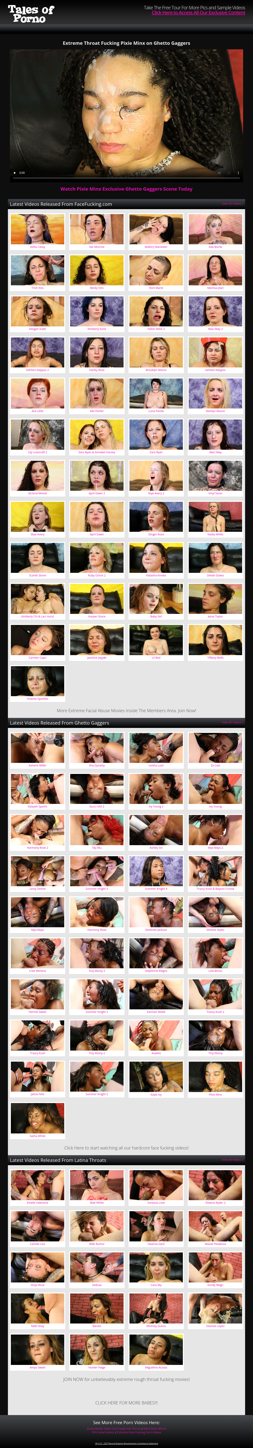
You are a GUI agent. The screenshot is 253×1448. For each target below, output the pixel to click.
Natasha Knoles (156, 575)
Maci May (215, 452)
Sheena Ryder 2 (215, 1202)
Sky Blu (97, 848)
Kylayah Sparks (37, 806)
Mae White (97, 1202)
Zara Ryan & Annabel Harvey (96, 452)
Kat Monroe (97, 247)
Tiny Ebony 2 (97, 1053)
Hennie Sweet (37, 1012)
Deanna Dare (156, 1244)
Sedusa (96, 1285)
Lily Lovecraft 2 (37, 452)
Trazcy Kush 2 (215, 1012)
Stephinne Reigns (156, 971)
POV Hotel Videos (103, 1432)
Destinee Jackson (156, 930)
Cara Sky (156, 1285)
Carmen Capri (37, 657)
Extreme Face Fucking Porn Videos (139, 1432)
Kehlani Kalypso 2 (37, 370)
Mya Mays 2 (215, 848)
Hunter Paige (97, 1367)
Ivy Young (215, 806)
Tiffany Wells (215, 657)
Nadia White (215, 534)
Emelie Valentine (37, 1202)
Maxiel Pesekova (215, 1244)
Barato (97, 1326)
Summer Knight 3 (97, 1012)
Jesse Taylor (215, 616)
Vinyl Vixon (216, 493)
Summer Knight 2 (97, 1094)
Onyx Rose (37, 1285)
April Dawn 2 (97, 493)
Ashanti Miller (37, 765)
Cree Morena (37, 971)
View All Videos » (232, 203)
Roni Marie (156, 288)
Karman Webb (156, 1012)
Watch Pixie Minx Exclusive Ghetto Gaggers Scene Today (126, 188)
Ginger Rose (156, 534)
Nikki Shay (37, 1326)
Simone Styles (215, 930)
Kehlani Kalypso (215, 370)
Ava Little (37, 411)
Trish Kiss (37, 288)
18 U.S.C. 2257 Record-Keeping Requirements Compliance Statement (126, 1443)
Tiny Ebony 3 (97, 971)
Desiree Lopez (215, 1326)
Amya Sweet (37, 1367)
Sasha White (37, 1136)
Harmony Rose (96, 930)
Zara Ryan (156, 452)
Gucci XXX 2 (96, 806)
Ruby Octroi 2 (97, 575)
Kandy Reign (215, 1285)
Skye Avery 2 (156, 493)
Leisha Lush (156, 765)
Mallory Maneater (156, 247)
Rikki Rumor (97, 1244)
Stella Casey (37, 247)
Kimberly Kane (97, 329)
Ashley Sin (156, 848)
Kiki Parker (97, 411)
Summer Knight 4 (156, 889)
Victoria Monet (37, 493)
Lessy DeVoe (37, 889)
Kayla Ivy (156, 1094)
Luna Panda (156, 411)
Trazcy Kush (37, 1053)
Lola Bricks (215, 971)
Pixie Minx (215, 1094)
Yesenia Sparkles (37, 699)
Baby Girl (156, 616)
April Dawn (97, 534)
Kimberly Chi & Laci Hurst (37, 616)
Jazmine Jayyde (97, 657)
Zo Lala (215, 765)
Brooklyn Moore (156, 370)
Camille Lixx (37, 1244)
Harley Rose (96, 370)
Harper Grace (97, 616)
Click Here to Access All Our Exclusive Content (198, 12)
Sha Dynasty (97, 765)
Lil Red (156, 657)
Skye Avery (37, 534)
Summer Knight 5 (97, 889)
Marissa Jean (215, 288)
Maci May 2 (215, 329)
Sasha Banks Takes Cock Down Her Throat (114, 1428)
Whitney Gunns (156, 1326)
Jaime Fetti (37, 1094)
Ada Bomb (215, 247)
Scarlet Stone (37, 575)
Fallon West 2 (156, 329)
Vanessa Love (156, 1202)
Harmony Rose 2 (37, 848)
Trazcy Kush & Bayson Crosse (215, 889)
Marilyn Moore (215, 411)
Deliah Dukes (215, 575)
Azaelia (156, 1053)
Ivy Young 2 (156, 806)
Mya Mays (37, 930)
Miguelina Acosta (156, 1367)
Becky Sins (97, 288)
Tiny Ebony (216, 1053)
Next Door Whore (155, 1428)
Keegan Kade (37, 329)
